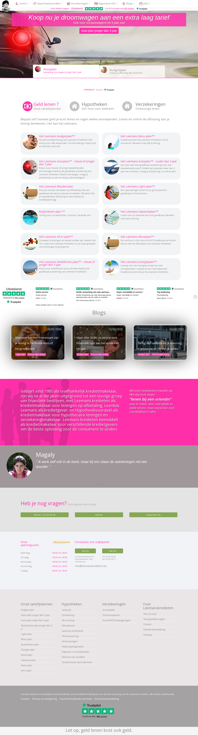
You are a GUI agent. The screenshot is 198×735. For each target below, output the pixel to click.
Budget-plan (82, 354)
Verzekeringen (78, 3)
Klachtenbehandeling (154, 629)
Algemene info (106, 3)
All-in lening (68, 620)
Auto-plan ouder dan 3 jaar (35, 620)
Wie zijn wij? (149, 613)
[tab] (44, 106)
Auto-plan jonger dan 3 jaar (35, 615)
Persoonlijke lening (36, 354)
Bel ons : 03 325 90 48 (44, 514)
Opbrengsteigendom (73, 646)
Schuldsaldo (109, 609)
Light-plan (20, 354)
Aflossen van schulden (73, 657)
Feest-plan (26, 665)
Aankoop (66, 609)
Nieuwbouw (68, 625)
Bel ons (85, 550)
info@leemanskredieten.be (91, 566)
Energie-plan (28, 649)
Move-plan (26, 654)
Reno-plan (26, 639)
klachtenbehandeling (106, 698)
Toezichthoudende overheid (75, 698)
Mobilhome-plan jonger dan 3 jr (36, 627)
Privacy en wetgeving (44, 698)
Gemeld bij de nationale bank (77, 662)
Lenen (22, 3)
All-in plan (26, 670)
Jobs (145, 3)
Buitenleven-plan (30, 644)
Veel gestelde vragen (154, 619)
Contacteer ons (153, 514)
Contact (147, 624)
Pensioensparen (111, 615)
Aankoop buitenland (72, 630)
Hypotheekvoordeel (47, 3)
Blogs (128, 3)
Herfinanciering (70, 636)
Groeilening (68, 615)
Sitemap (147, 634)
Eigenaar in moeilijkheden (75, 651)
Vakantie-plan (28, 660)
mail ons (99, 514)
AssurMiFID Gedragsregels (116, 620)
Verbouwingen (69, 641)
